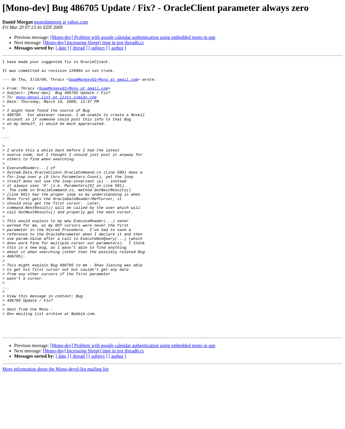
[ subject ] (98, 47)
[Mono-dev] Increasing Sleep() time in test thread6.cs (93, 42)
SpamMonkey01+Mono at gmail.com (103, 83)
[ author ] (117, 47)
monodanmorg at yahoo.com (61, 21)
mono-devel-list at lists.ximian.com (56, 105)
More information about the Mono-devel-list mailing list (55, 423)
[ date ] (62, 47)
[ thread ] (78, 47)
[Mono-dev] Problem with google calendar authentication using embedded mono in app (132, 37)
